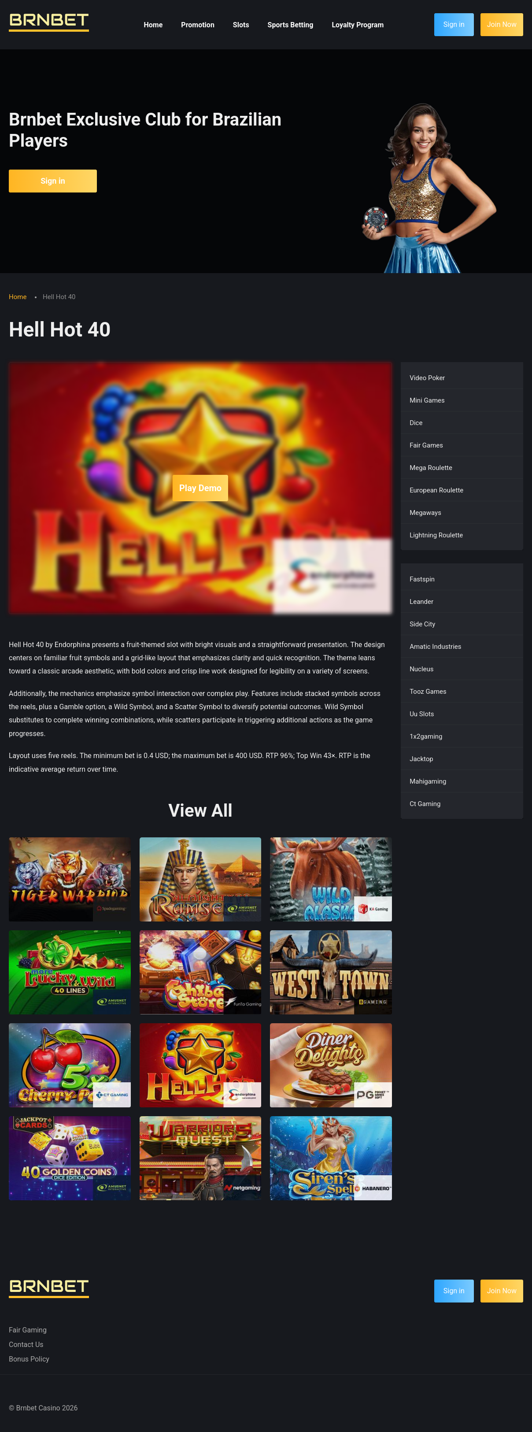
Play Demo (200, 488)
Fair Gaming (28, 1330)
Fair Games (426, 445)
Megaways (425, 513)
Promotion (197, 25)
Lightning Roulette (436, 535)
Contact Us (26, 1344)
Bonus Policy (29, 1359)
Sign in (53, 180)
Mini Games (427, 400)
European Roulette (436, 490)
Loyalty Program (358, 25)
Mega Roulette (431, 468)
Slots (241, 25)
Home (153, 25)
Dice (416, 423)
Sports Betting (291, 25)
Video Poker (427, 378)
